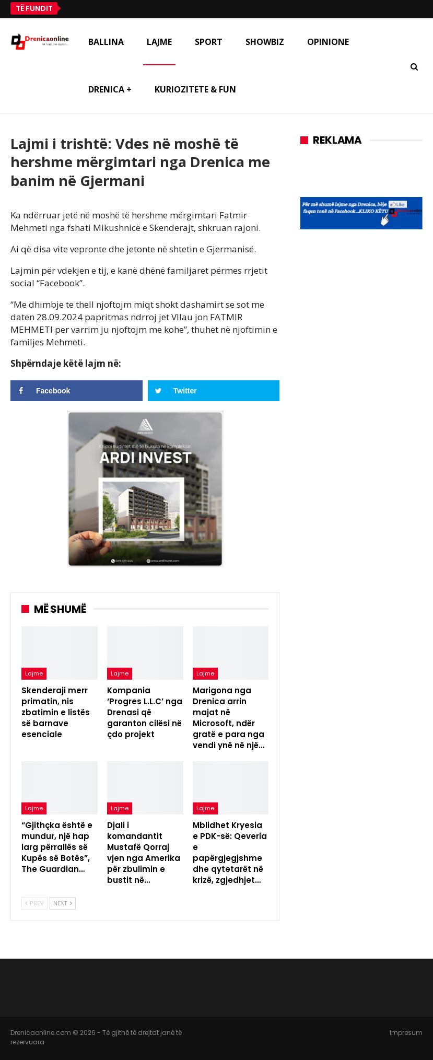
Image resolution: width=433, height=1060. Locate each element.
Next (62, 903)
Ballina (106, 42)
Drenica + (110, 89)
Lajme (159, 42)
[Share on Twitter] (214, 390)
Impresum (406, 1032)
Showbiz (264, 42)
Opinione (328, 42)
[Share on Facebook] (76, 390)
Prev (34, 903)
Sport (209, 42)
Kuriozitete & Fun (195, 89)
